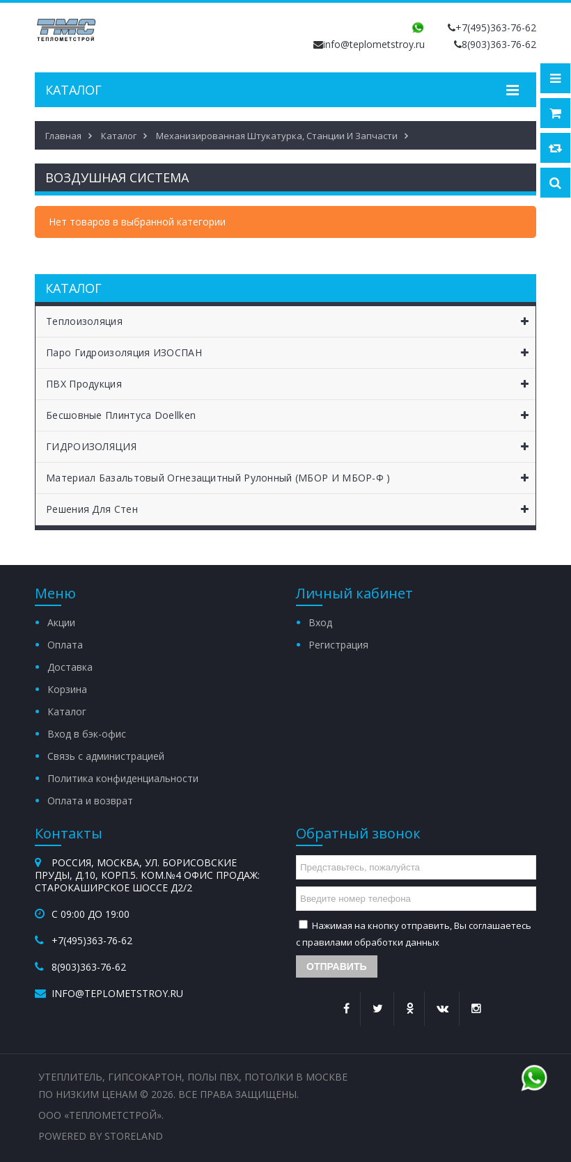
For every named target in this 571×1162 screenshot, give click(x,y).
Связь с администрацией (105, 756)
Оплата (65, 644)
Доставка (70, 667)
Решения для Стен (290, 509)
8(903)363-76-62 (499, 44)
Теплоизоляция (290, 321)
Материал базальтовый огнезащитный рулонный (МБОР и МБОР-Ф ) (290, 478)
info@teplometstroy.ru (374, 44)
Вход (320, 622)
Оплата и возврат (90, 800)
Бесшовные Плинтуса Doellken (290, 415)
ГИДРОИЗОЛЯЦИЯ (290, 446)
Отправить (336, 966)
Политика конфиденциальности (122, 778)
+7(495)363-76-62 (495, 27)
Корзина (67, 689)
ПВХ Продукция (290, 384)
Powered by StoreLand (100, 1136)
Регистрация (338, 644)
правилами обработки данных (370, 942)
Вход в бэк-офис (86, 733)
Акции (61, 622)
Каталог (66, 711)
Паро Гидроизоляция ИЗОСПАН (290, 352)
